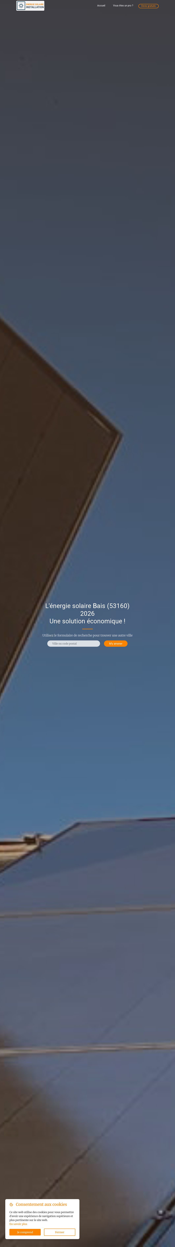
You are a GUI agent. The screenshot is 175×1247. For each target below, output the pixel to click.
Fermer (59, 1232)
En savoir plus (18, 1224)
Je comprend (25, 1232)
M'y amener (115, 643)
